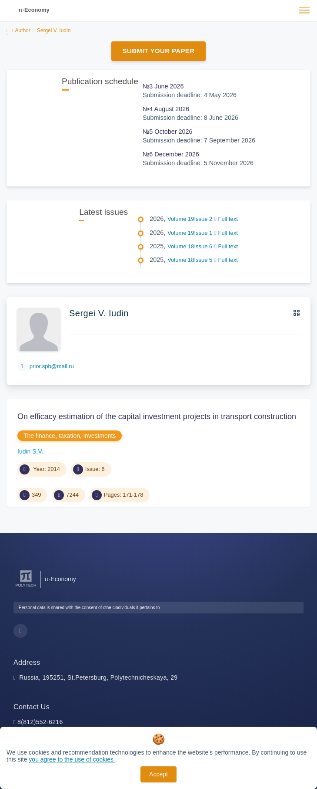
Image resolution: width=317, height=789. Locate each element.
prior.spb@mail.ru (52, 366)
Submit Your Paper (159, 50)
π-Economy (34, 10)
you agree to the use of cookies (72, 759)
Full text (226, 219)
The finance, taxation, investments (69, 435)
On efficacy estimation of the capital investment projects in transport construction (156, 416)
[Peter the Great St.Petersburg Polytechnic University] (25, 587)
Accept (158, 774)
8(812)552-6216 (40, 721)
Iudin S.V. (30, 451)
